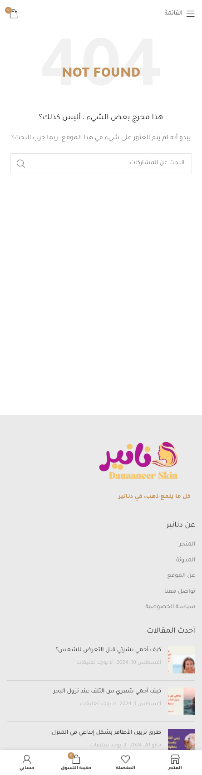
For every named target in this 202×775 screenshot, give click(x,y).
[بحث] (101, 163)
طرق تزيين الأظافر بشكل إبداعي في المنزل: (105, 733)
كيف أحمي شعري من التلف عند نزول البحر (107, 691)
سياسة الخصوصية (170, 607)
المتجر (187, 544)
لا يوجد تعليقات (94, 663)
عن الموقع (181, 576)
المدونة (185, 560)
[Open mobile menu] (180, 14)
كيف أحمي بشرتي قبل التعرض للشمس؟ (108, 650)
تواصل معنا (179, 592)
